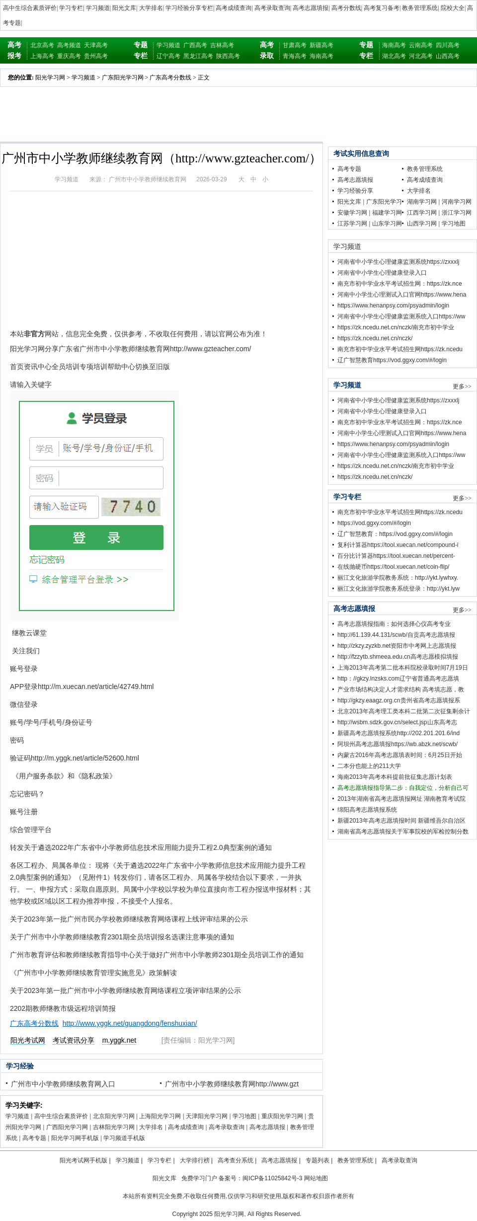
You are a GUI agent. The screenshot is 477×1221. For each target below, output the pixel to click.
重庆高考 (69, 56)
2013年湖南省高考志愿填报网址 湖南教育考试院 (401, 798)
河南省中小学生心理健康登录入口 (382, 272)
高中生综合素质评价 (30, 7)
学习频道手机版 (124, 1138)
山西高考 (448, 56)
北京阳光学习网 (114, 1116)
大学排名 (151, 7)
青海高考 (295, 56)
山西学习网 (422, 223)
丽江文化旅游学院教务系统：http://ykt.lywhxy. (397, 577)
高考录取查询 (272, 7)
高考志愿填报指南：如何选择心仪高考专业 (394, 623)
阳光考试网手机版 (83, 1160)
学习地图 (244, 1116)
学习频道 (98, 7)
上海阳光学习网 (160, 1116)
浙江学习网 (457, 212)
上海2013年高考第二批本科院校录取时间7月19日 (402, 667)
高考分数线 (346, 7)
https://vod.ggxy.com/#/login (374, 523)
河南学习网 (457, 201)
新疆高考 (321, 45)
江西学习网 (422, 212)
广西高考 (195, 45)
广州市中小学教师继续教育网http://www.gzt (232, 1084)
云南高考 (421, 45)
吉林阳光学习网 (114, 1127)
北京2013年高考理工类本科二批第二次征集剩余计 (403, 711)
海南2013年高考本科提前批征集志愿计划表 (394, 776)
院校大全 (453, 7)
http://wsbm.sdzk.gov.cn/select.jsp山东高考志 (397, 722)
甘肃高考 (295, 45)
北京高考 (42, 45)
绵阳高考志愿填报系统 (367, 809)
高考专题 (34, 1138)
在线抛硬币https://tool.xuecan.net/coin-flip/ (393, 566)
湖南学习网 (422, 201)
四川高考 (448, 45)
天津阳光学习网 (207, 1116)
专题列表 (317, 1160)
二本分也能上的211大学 (369, 766)
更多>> (462, 386)
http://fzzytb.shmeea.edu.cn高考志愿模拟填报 (397, 656)
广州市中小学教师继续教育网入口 (63, 1084)
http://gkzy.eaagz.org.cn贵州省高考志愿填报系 (398, 700)
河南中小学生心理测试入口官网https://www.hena (401, 294)
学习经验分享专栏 (189, 7)
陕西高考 (228, 56)
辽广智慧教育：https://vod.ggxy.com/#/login (395, 534)
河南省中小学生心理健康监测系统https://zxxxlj (398, 261)
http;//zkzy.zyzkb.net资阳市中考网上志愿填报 (396, 645)
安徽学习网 (352, 212)
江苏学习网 (352, 223)
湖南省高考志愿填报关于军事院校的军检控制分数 (403, 831)
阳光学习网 (50, 77)
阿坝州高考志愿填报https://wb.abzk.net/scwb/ (397, 744)
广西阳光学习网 (67, 1127)
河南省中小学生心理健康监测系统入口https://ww (401, 316)
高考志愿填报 (310, 7)
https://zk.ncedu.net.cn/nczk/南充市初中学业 (395, 327)
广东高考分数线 (170, 77)
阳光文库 (124, 7)
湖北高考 (394, 56)
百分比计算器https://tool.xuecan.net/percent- (396, 555)
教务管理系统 (420, 7)
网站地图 (316, 1178)
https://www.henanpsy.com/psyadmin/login (393, 305)
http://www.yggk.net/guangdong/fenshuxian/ (130, 1023)
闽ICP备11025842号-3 (272, 1178)
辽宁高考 (168, 56)
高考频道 (69, 45)
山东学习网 (387, 223)
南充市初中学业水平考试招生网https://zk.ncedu (400, 349)
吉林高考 (222, 45)
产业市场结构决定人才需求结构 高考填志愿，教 (400, 689)
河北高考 (421, 56)
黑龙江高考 (198, 56)
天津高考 (96, 45)
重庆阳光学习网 (282, 1116)
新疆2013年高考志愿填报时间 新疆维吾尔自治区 (401, 820)
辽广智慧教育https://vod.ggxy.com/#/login (392, 360)
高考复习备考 (381, 7)
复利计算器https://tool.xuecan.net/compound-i (397, 544)
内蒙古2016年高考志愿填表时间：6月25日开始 (399, 755)
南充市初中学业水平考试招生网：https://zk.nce (399, 283)
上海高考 (42, 56)
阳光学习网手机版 (75, 1138)
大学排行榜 (195, 1160)
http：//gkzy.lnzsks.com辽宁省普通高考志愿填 (398, 678)
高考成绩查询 (233, 7)
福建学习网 (387, 212)
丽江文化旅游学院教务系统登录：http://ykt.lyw (398, 588)
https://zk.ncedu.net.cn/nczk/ (374, 338)
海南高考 (321, 56)
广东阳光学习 (384, 201)
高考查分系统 (235, 1160)
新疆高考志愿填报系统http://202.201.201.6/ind (398, 733)
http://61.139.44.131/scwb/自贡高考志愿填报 (396, 634)
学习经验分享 (355, 190)
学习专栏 (71, 7)
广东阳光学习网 (123, 77)
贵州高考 (96, 56)
